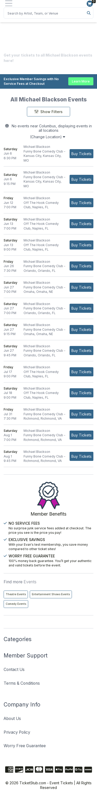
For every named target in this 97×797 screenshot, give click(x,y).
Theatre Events (16, 594)
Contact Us (14, 669)
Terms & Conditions (22, 683)
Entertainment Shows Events (51, 594)
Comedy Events (16, 604)
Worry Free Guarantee (25, 745)
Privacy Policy (17, 732)
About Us (12, 718)
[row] (48, 154)
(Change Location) (47, 137)
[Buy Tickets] (81, 153)
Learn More (81, 81)
